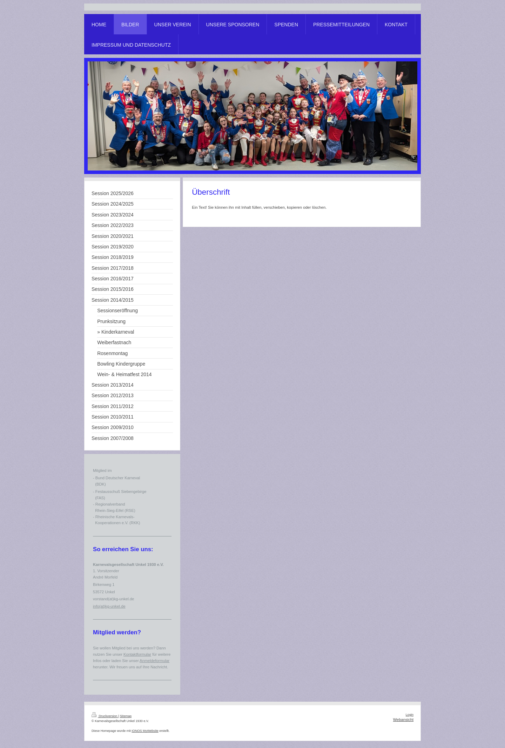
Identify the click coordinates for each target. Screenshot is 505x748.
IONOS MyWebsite (145, 731)
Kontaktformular (137, 654)
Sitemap (126, 716)
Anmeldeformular (154, 661)
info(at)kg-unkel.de (109, 606)
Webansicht (403, 719)
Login (409, 714)
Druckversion (105, 716)
